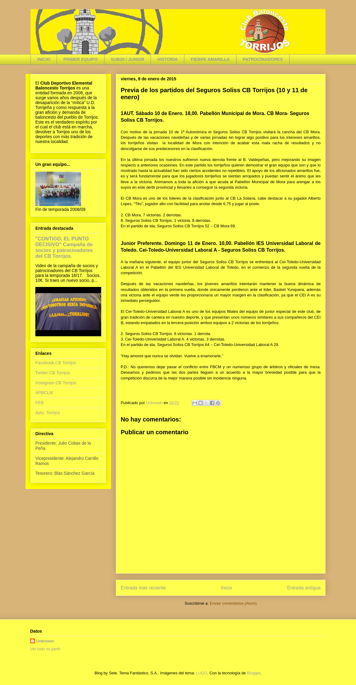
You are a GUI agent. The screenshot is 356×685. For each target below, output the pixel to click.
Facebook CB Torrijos (55, 362)
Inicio (226, 587)
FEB (39, 402)
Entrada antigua (304, 587)
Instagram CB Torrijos (55, 382)
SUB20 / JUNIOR (127, 59)
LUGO (201, 673)
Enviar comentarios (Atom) (233, 603)
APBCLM (44, 392)
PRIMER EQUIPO (80, 59)
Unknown (45, 641)
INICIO (43, 59)
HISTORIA (167, 59)
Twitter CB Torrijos (52, 372)
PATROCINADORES (263, 59)
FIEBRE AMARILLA (210, 59)
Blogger (253, 673)
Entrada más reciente (143, 587)
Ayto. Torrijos (47, 412)
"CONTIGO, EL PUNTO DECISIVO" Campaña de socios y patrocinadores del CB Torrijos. (64, 247)
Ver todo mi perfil (45, 649)
